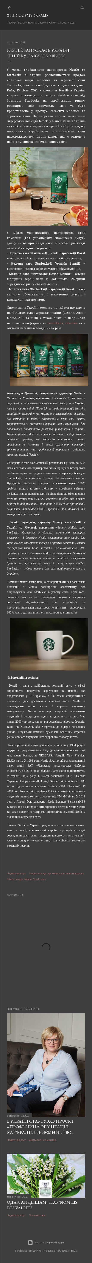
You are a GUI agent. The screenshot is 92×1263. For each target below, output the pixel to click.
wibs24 (72, 1250)
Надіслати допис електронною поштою (56, 873)
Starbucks (39, 879)
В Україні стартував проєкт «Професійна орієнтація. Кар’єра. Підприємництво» (40, 1126)
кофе (19, 879)
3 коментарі (37, 1215)
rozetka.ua (55, 323)
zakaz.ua (71, 323)
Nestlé (28, 879)
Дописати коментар (42, 1139)
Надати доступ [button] (16, 873)
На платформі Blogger (46, 1242)
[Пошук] (82, 7)
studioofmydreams (27, 15)
